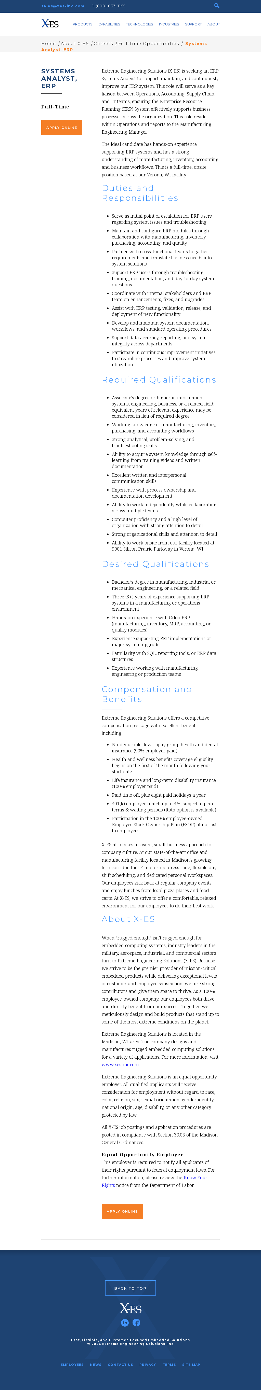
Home (48, 43)
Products (83, 24)
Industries (169, 24)
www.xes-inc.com (120, 1064)
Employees (72, 1365)
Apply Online (61, 127)
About (213, 24)
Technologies (139, 24)
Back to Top (130, 1288)
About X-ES (75, 43)
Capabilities (109, 24)
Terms (169, 1365)
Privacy (147, 1365)
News (95, 1365)
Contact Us (120, 1365)
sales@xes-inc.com (63, 6)
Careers (103, 43)
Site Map (191, 1365)
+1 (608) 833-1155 (108, 6)
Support (193, 24)
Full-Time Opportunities (148, 43)
